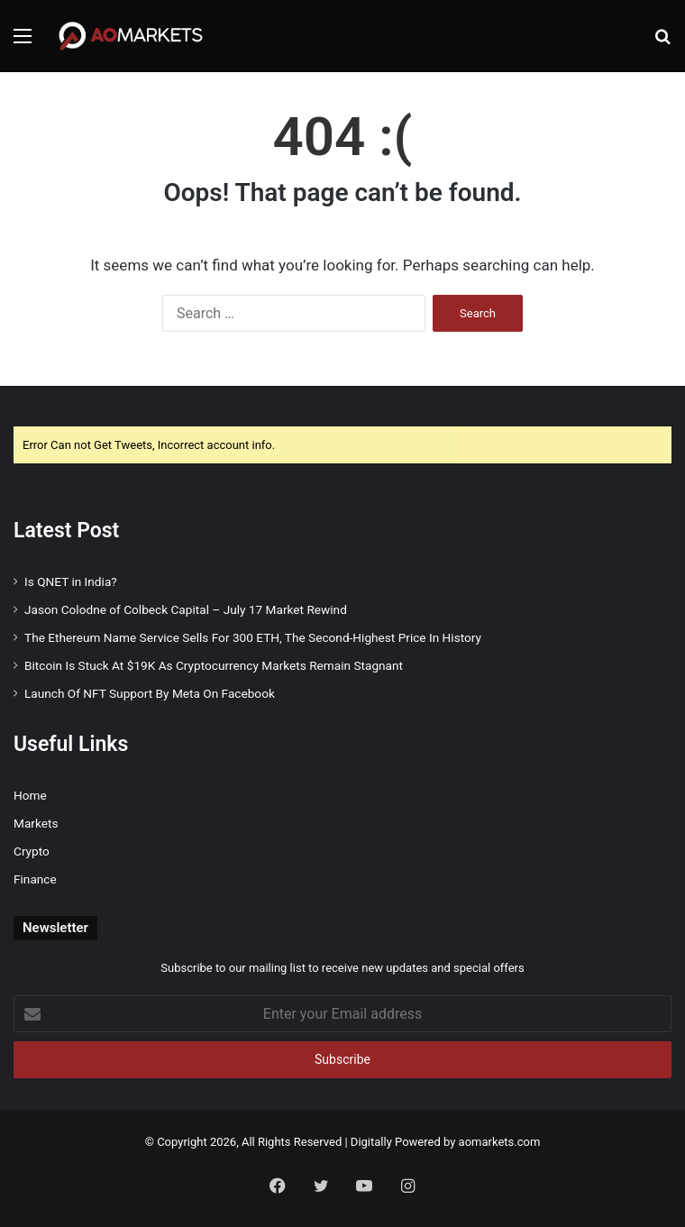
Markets (36, 823)
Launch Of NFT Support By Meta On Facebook (149, 693)
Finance (35, 879)
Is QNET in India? (70, 581)
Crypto (32, 851)
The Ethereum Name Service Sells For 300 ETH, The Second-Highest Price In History (252, 637)
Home (30, 795)
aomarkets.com (500, 1142)
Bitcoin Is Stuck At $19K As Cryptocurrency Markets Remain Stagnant (213, 665)
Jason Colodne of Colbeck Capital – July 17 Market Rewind (185, 609)
